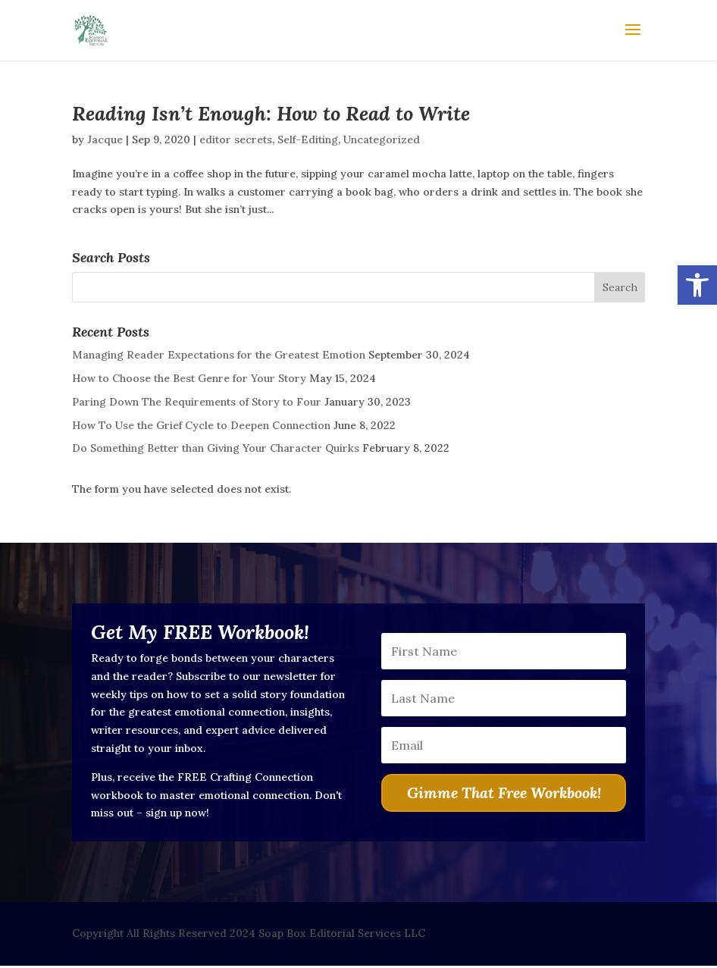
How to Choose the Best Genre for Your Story (189, 378)
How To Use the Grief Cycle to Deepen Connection (201, 425)
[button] (697, 285)
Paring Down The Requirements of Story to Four (196, 402)
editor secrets (235, 139)
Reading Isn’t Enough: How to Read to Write (271, 113)
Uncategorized (381, 139)
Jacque (105, 139)
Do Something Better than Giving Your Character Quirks (215, 448)
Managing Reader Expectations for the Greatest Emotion (218, 355)
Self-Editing (307, 139)
